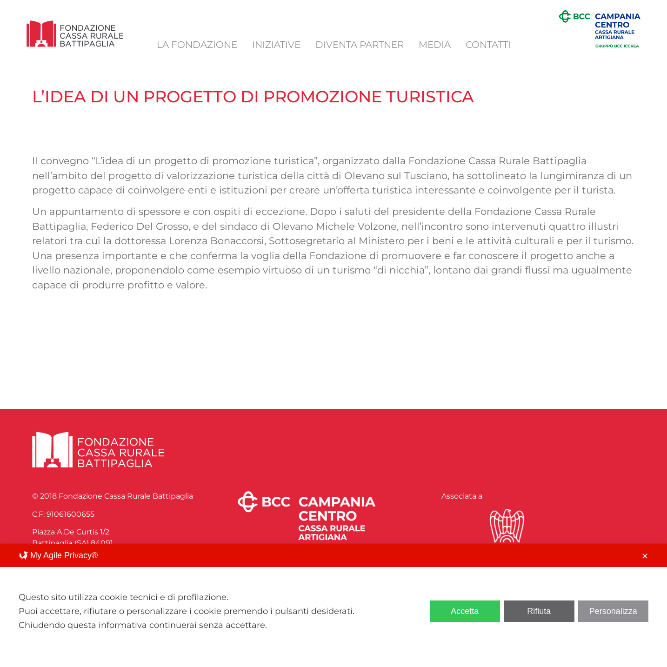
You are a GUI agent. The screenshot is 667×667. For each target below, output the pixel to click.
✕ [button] (644, 556)
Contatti (488, 44)
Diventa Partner (359, 44)
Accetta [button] (465, 611)
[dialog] (333, 605)
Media (435, 44)
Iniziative (276, 44)
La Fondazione (197, 44)
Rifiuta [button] (539, 611)
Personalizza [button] (613, 611)
